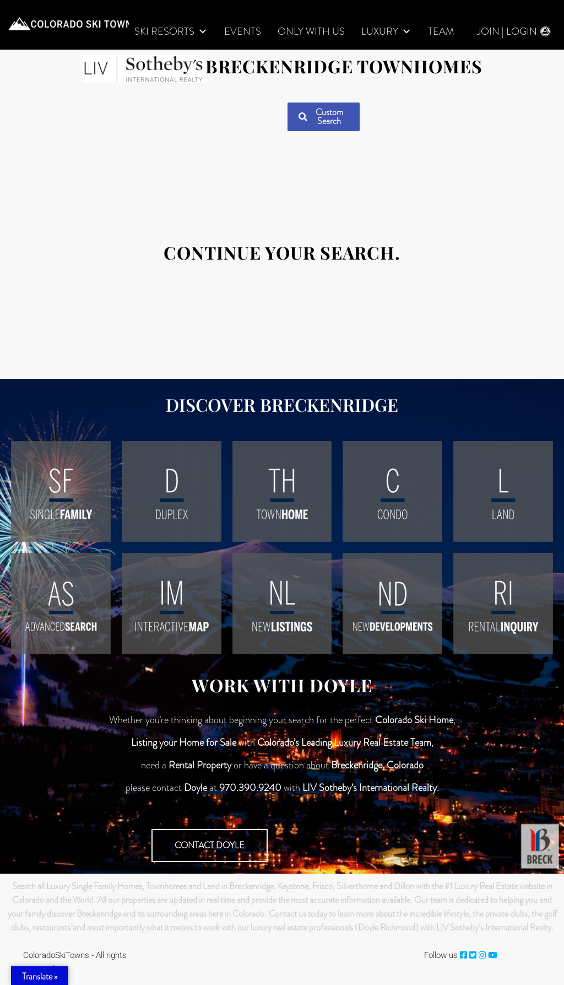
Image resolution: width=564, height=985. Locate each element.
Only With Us (311, 32)
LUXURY (386, 32)
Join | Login (507, 32)
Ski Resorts (171, 32)
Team (441, 32)
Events (242, 32)
